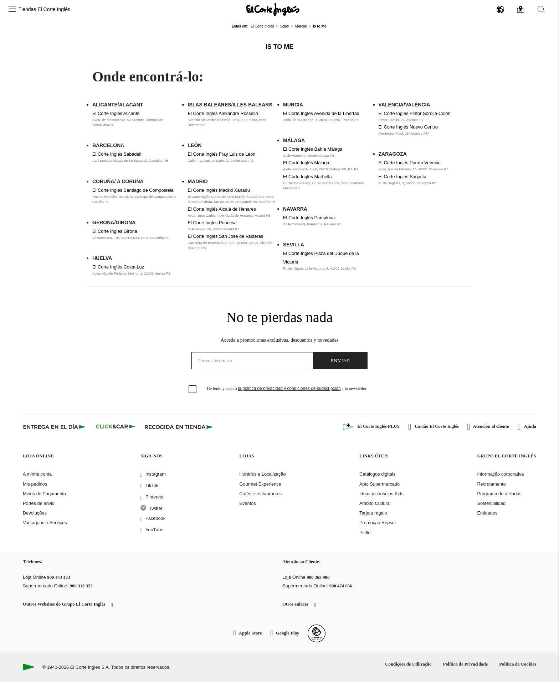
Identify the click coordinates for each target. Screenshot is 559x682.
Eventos (247, 503)
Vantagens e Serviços (45, 522)
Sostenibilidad (491, 503)
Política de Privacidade (465, 664)
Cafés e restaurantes (260, 493)
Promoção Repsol (377, 522)
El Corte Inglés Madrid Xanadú (219, 190)
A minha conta (37, 474)
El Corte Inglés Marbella (307, 176)
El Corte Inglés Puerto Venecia (410, 162)
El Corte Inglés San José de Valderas (225, 236)
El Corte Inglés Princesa (212, 222)
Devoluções (35, 513)
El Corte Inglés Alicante (115, 113)
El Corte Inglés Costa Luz (118, 267)
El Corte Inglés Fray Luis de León (222, 154)
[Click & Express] (55, 426)
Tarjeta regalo (373, 513)
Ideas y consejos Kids (381, 493)
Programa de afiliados (499, 493)
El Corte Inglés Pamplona (309, 217)
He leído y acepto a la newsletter (286, 388)
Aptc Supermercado (379, 484)
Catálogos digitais (377, 474)
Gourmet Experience (260, 484)
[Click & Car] (115, 426)
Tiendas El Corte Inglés (44, 9)
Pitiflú (364, 532)
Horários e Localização (262, 474)
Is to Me (280, 46)
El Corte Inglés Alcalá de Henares (222, 209)
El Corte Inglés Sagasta (402, 176)
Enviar (340, 360)
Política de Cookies (517, 664)
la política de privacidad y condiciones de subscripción (289, 388)
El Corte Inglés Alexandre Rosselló (223, 113)
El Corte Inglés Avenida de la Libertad (321, 113)
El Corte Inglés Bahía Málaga (312, 149)
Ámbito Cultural (374, 503)
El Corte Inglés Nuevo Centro (408, 127)
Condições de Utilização (408, 664)
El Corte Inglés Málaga (306, 162)
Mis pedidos (35, 484)
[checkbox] (193, 389)
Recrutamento (491, 484)
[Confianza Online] (316, 633)
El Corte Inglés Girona (114, 231)
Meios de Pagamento (44, 493)
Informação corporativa (500, 474)
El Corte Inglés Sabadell (116, 154)
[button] (12, 9)
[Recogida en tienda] (179, 426)
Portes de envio (39, 503)
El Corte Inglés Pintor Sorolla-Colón (415, 113)
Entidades (487, 513)
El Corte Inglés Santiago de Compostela (133, 190)
